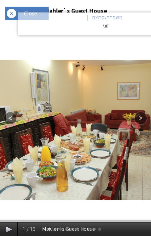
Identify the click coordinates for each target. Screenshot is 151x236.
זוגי (106, 25)
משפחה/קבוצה (107, 17)
